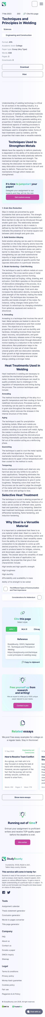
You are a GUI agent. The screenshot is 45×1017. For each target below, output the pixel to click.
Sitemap (5, 959)
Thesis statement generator (13, 911)
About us (6, 941)
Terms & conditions (10, 971)
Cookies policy (8, 985)
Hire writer (22, 842)
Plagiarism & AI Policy (11, 994)
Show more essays (22, 797)
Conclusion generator (11, 915)
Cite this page (30, 13)
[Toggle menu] (41, 4)
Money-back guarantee (12, 980)
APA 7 (11, 629)
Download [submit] (22, 67)
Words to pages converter (13, 920)
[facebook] (3, 893)
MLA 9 (24, 629)
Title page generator (10, 924)
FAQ (3, 936)
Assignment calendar (11, 906)
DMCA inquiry (8, 954)
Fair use (5, 989)
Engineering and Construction (18, 35)
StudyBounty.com (10, 1002)
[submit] (34, 4)
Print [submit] (23, 74)
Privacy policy (8, 976)
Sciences (7, 29)
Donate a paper (8, 950)
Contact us (6, 945)
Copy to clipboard (30, 662)
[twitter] (8, 893)
